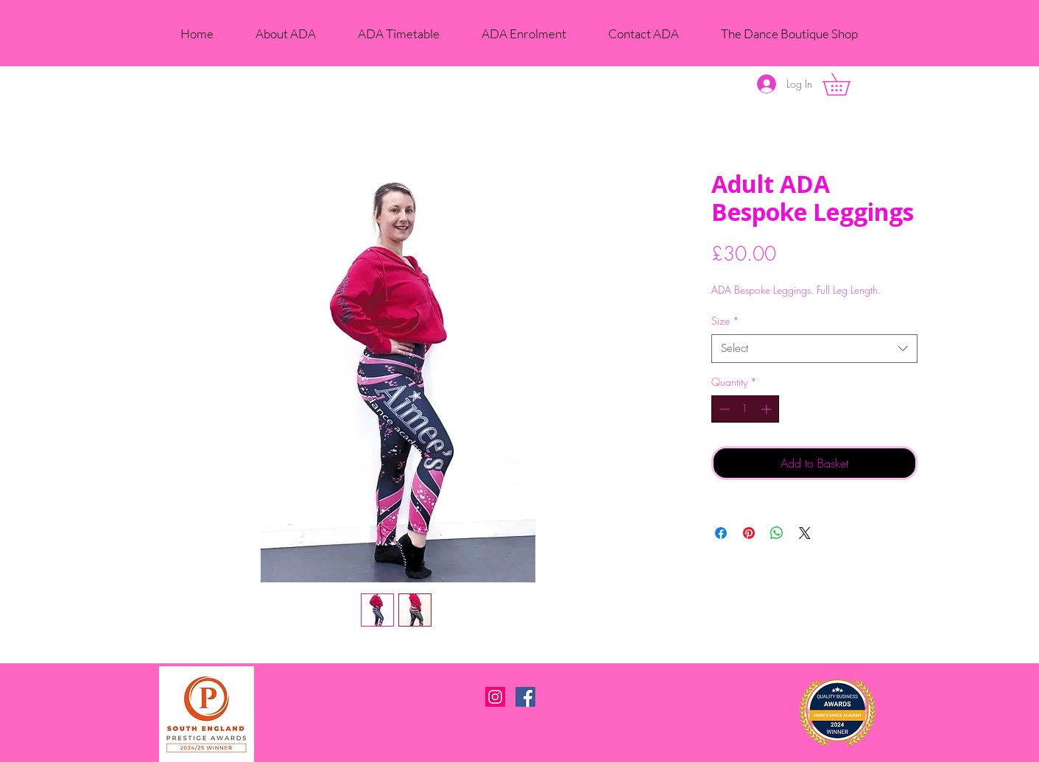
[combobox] (814, 348)
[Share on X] (805, 533)
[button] (847, 84)
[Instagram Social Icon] (495, 697)
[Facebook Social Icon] (525, 697)
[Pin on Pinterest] (749, 533)
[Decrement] (723, 409)
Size (725, 321)
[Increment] (767, 409)
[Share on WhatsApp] (777, 533)
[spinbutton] (745, 409)
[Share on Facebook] (721, 533)
